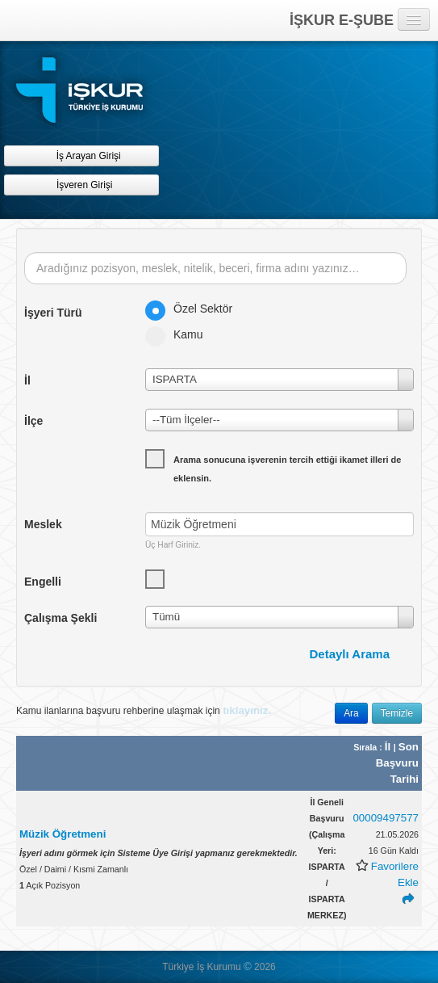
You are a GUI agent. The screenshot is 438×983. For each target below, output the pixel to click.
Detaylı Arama (350, 654)
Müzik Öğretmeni (62, 834)
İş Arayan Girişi (81, 155)
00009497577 (385, 818)
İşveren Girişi (82, 185)
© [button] (248, 966)
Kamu (179, 334)
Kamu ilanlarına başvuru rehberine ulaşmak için (143, 710)
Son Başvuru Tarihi (397, 763)
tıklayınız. (247, 710)
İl (389, 747)
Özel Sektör (194, 308)
